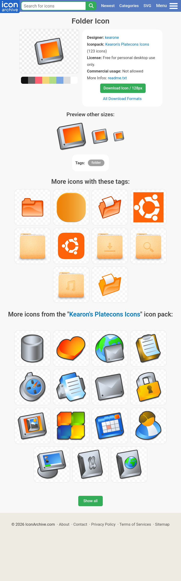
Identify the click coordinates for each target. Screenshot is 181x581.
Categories (129, 5)
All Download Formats (122, 98)
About (64, 524)
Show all (90, 501)
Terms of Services (135, 524)
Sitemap (162, 524)
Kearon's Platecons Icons (127, 44)
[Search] (91, 5)
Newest (108, 5)
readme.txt (117, 78)
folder (96, 162)
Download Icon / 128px (122, 88)
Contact (80, 524)
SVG (147, 5)
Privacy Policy (103, 524)
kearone (112, 37)
